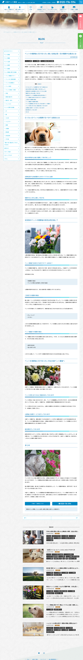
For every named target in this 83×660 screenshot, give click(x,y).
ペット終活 (8, 86)
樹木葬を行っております (31, 109)
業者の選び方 (9, 96)
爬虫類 (7, 132)
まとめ (27, 111)
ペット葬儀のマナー (11, 75)
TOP (4, 32)
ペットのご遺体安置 (11, 79)
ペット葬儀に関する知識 (10, 72)
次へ (77, 517)
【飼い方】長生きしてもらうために (10, 143)
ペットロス (8, 103)
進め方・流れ (9, 100)
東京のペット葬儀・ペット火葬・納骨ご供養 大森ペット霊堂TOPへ (42, 509)
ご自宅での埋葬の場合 (31, 99)
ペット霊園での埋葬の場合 (32, 101)
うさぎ (7, 118)
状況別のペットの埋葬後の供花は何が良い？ (36, 95)
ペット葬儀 (7, 54)
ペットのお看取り (10, 82)
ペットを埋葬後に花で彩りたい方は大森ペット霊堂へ (38, 103)
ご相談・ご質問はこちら (37, 503)
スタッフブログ (8, 155)
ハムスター (8, 121)
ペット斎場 (7, 68)
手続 (7, 93)
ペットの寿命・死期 (11, 89)
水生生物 (8, 135)
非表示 (39, 84)
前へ (25, 517)
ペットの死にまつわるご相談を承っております (36, 105)
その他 (7, 139)
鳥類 (7, 125)
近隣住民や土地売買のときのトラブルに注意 (36, 91)
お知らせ (6, 148)
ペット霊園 (7, 58)
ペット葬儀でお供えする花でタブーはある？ (36, 97)
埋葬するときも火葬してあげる (33, 93)
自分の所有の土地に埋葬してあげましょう (35, 89)
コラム (6, 158)
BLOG (8, 32)
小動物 (7, 128)
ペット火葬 (7, 61)
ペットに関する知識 (9, 107)
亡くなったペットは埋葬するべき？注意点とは (36, 87)
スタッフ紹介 (7, 151)
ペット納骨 (7, 65)
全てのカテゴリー (8, 51)
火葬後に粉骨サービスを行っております (35, 107)
